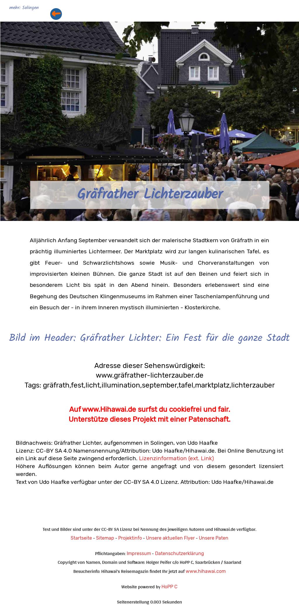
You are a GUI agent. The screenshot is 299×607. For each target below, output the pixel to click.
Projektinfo (130, 538)
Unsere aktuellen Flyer (170, 538)
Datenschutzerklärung (179, 553)
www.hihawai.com (206, 571)
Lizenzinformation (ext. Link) (176, 458)
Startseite (81, 538)
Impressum (139, 553)
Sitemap (105, 538)
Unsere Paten (213, 538)
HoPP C (169, 586)
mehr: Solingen (24, 8)
